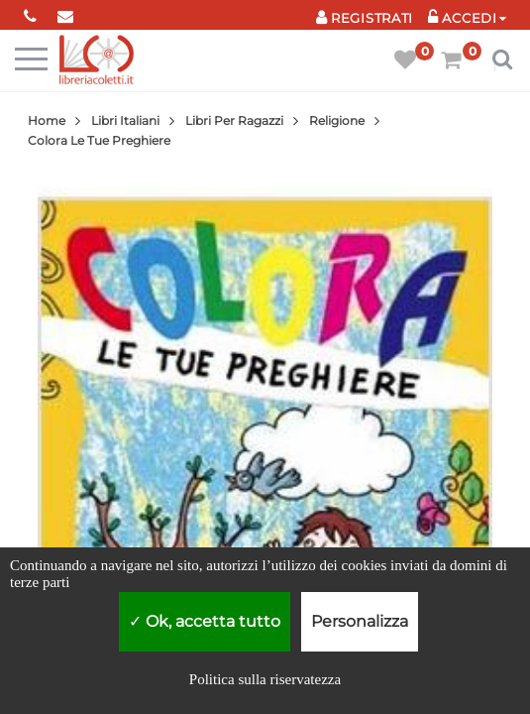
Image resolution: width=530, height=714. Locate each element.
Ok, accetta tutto (204, 621)
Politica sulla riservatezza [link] (265, 679)
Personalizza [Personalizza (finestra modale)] (359, 621)
